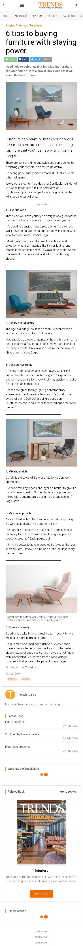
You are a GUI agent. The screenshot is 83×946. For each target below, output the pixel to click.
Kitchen (53, 16)
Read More (41, 893)
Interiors (12, 679)
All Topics (20, 16)
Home (6, 16)
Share (23, 59)
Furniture (25, 679)
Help (46, 59)
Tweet (35, 59)
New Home (37, 16)
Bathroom (69, 16)
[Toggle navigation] (22, 5)
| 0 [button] (11, 59)
